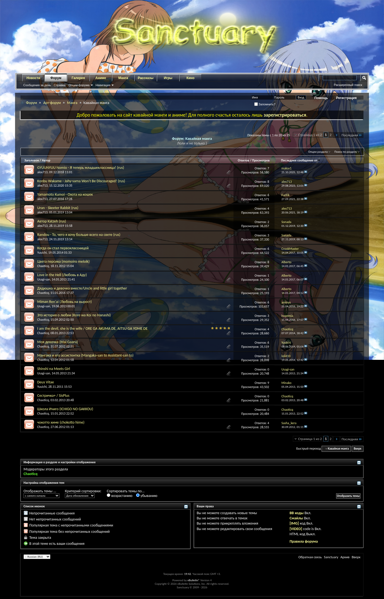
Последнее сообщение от (301, 160)
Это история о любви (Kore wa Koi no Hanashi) (74, 315)
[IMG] (294, 523)
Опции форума (78, 85)
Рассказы (146, 78)
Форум (55, 78)
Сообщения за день (37, 85)
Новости (33, 78)
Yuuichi (42, 252)
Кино (190, 78)
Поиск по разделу (345, 152)
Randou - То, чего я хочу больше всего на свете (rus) (78, 234)
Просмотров (261, 160)
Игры (168, 78)
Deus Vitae (45, 382)
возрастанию (119, 495)
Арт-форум (52, 102)
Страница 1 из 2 (310, 135)
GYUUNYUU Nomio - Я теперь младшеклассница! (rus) (80, 167)
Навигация (103, 85)
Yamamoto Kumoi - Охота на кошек (65, 194)
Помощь (321, 98)
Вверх (357, 448)
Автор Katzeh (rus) (51, 221)
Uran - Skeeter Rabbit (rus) (57, 208)
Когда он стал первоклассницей (63, 248)
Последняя (352, 135)
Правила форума (304, 541)
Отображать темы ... (40, 491)
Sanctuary (331, 557)
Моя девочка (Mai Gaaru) (57, 342)
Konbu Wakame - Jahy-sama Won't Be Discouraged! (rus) (81, 181)
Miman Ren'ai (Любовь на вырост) (64, 301)
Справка (59, 85)
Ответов (243, 160)
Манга (123, 78)
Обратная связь (310, 557)
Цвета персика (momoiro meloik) (63, 261)
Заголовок (31, 160)
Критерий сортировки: (83, 491)
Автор (46, 160)
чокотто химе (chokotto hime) (60, 422)
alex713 (42, 172)
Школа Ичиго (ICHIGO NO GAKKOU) (65, 409)
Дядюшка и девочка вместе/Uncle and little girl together (82, 288)
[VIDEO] (296, 528)
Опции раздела (318, 152)
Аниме (101, 78)
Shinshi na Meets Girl (53, 368)
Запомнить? (265, 104)
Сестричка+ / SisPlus (53, 395)
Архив (345, 557)
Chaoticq (43, 266)
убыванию (146, 495)
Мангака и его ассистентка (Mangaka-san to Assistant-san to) (85, 355)
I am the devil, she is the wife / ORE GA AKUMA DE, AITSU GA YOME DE (92, 328)
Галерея (78, 78)
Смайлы (296, 518)
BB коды (297, 513)
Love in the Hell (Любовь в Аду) (62, 275)
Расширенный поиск (348, 84)
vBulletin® (193, 580)
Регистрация (346, 98)
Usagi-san (43, 279)
